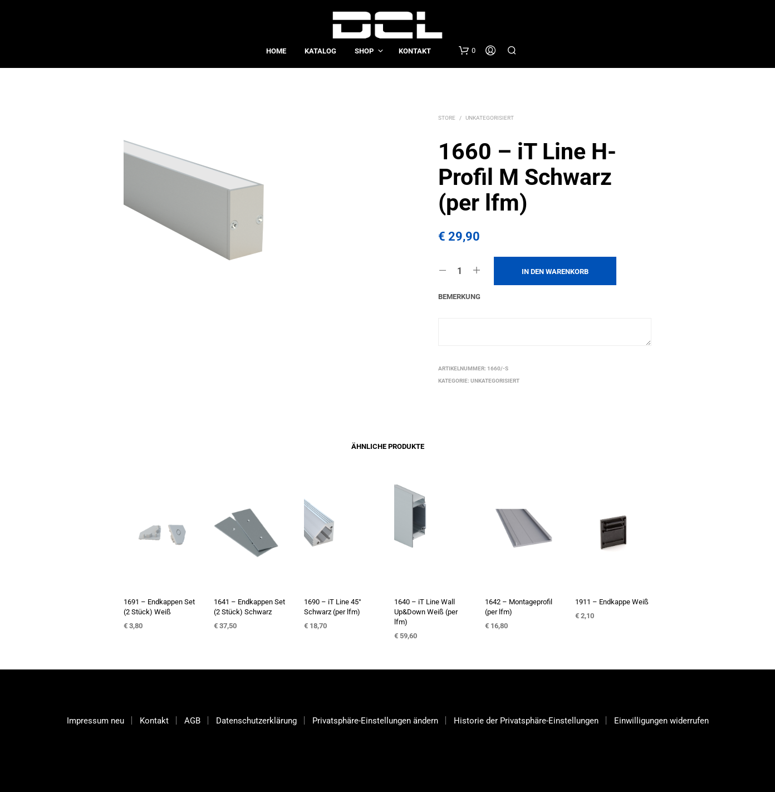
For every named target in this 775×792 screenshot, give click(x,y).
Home (276, 51)
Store (446, 118)
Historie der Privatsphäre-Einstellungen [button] (526, 721)
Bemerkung (459, 296)
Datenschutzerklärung (256, 721)
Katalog (320, 51)
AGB (192, 721)
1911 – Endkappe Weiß (612, 602)
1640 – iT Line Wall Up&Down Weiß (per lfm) (426, 612)
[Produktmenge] (459, 271)
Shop (364, 51)
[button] (467, 50)
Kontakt (415, 51)
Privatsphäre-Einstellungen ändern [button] (375, 721)
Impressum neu (95, 721)
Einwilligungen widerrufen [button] (661, 721)
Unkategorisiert (489, 118)
